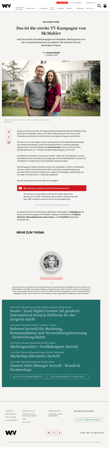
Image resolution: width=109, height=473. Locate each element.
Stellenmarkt (76, 2)
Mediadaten (54, 411)
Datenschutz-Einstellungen (30, 415)
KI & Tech (52, 8)
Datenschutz (29, 411)
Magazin (80, 8)
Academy (60, 8)
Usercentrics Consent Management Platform (55, 205)
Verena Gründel (53, 52)
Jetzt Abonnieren (88, 419)
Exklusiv (89, 8)
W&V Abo (62, 3)
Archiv (21, 239)
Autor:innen (11, 420)
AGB (24, 419)
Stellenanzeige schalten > (68, 376)
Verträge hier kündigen (55, 415)
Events (69, 8)
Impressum (10, 414)
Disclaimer (10, 417)
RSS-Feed (27, 422)
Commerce (43, 8)
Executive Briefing (20, 8)
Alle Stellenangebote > (28, 376)
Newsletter (90, 2)
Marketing (30, 8)
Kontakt (9, 411)
